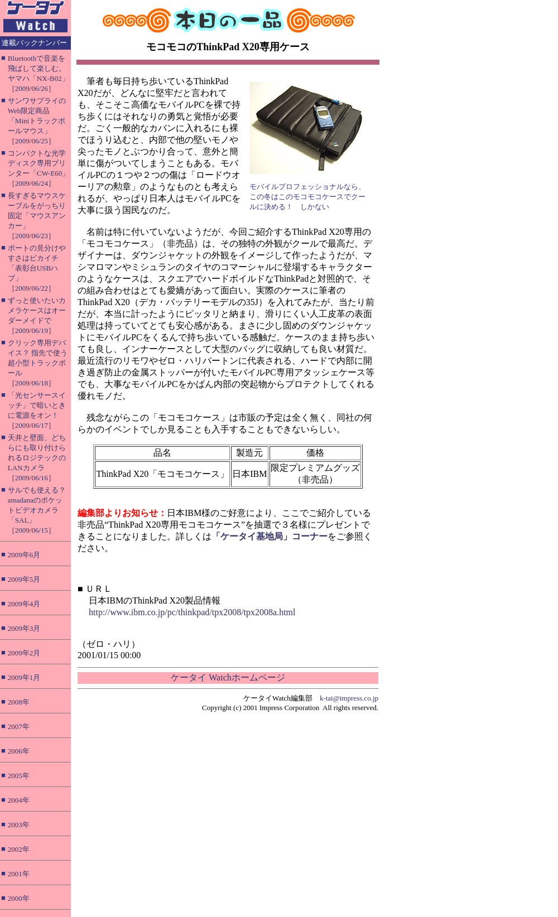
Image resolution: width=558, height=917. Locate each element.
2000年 (19, 898)
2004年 (19, 800)
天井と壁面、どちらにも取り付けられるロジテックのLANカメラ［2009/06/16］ (37, 457)
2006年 (19, 751)
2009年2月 (24, 653)
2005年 (19, 775)
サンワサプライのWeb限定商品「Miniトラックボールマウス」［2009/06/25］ (37, 120)
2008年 (19, 702)
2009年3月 (24, 628)
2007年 (19, 726)
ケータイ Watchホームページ (228, 677)
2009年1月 (24, 677)
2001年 (19, 874)
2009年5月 (24, 579)
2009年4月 (24, 604)
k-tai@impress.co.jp (349, 698)
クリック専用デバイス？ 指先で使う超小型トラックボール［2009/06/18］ (38, 363)
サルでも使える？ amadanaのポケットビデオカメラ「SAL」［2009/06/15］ (37, 510)
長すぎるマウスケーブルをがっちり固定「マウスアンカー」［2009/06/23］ (37, 215)
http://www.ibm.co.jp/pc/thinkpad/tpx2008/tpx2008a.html (192, 612)
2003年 (19, 825)
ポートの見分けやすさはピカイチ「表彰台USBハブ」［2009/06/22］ (37, 268)
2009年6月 (24, 555)
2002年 (19, 849)
